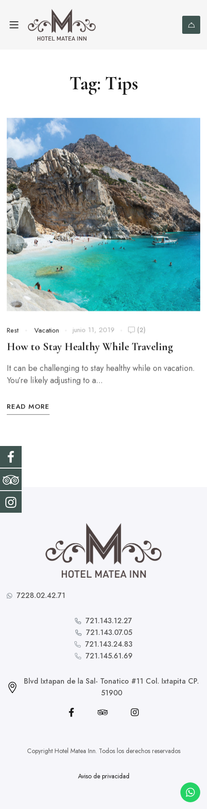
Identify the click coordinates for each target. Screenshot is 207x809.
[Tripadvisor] (102, 712)
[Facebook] (71, 712)
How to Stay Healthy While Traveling (90, 348)
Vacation (46, 332)
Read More (28, 409)
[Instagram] (135, 712)
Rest (12, 332)
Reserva (191, 25)
